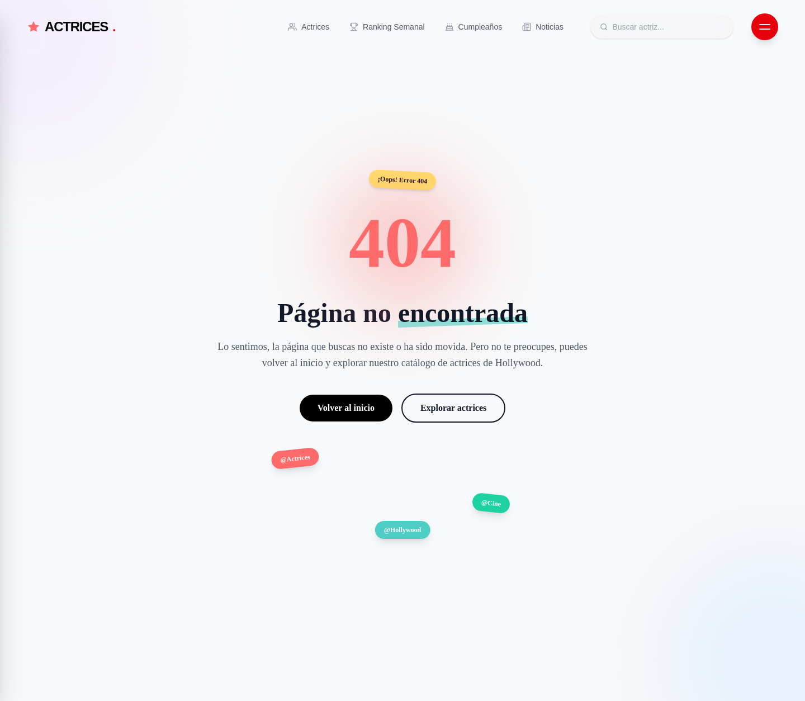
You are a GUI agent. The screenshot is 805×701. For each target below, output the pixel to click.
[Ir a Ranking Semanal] (387, 27)
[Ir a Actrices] (308, 27)
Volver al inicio (346, 408)
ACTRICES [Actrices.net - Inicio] (71, 27)
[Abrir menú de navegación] (764, 26)
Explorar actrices (453, 408)
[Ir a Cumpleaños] (474, 27)
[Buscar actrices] (668, 26)
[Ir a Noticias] (542, 27)
